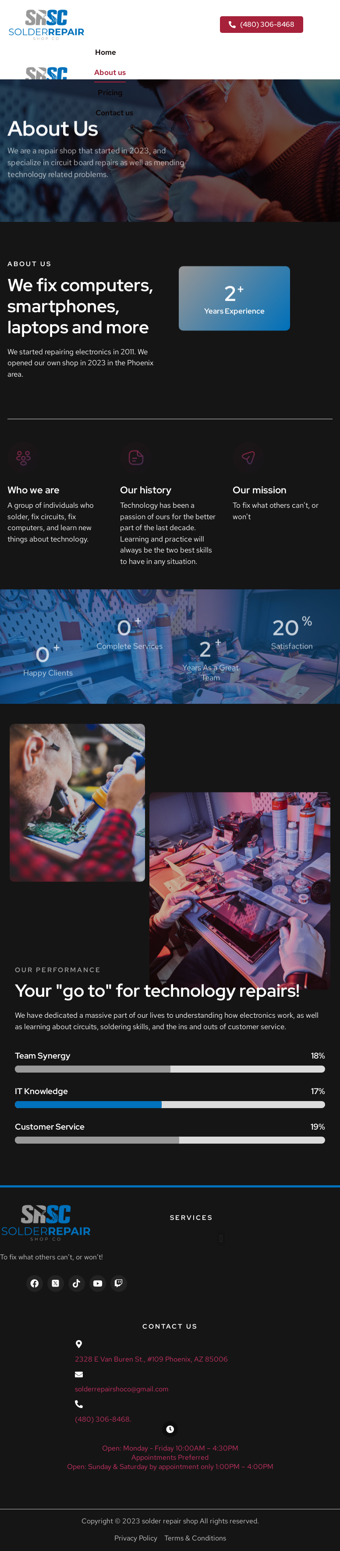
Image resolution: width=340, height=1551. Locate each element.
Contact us (114, 113)
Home (105, 52)
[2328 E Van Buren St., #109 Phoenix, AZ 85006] (79, 1344)
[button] (221, 1238)
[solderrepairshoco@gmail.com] (79, 1374)
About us (110, 72)
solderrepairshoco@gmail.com (122, 1389)
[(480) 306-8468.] (79, 1404)
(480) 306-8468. (103, 1419)
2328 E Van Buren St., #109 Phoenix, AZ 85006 (151, 1359)
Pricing (110, 92)
